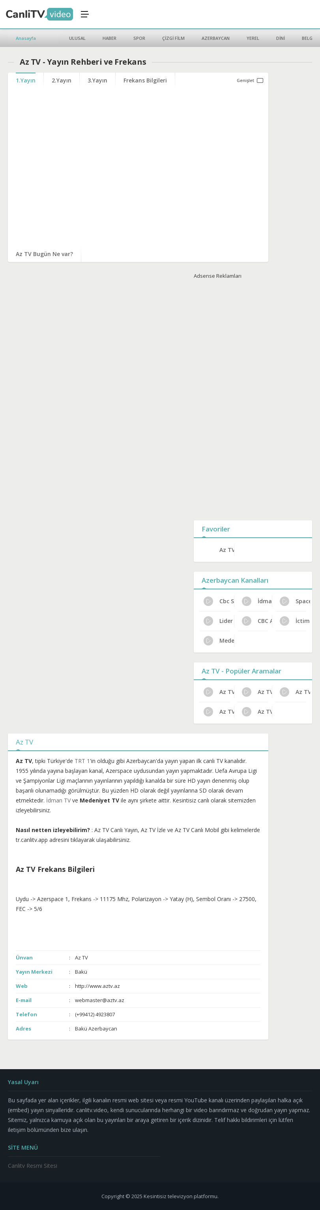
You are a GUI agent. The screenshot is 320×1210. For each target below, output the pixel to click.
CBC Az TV (257, 621)
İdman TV (257, 601)
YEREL (253, 38)
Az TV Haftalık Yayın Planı (295, 692)
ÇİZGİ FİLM (173, 38)
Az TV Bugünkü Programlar (257, 711)
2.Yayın (61, 80)
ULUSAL (77, 38)
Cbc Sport (219, 601)
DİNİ (280, 38)
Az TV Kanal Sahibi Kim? (219, 692)
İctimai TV (295, 621)
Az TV (226, 550)
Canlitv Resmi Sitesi (32, 1165)
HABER (109, 38)
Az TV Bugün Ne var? (44, 254)
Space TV (295, 601)
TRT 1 (82, 761)
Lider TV (219, 621)
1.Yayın (26, 80)
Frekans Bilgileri (145, 80)
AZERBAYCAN (216, 38)
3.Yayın (97, 80)
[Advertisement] (253, 398)
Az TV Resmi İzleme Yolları (219, 711)
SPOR (139, 38)
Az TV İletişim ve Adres (257, 692)
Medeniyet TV (219, 640)
